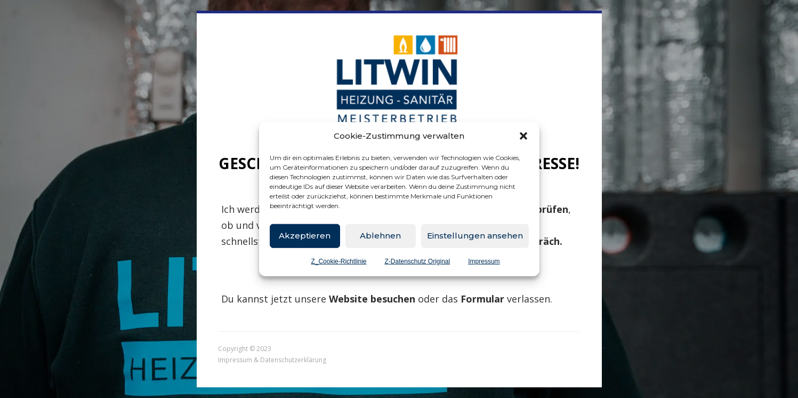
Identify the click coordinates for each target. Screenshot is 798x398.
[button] (523, 136)
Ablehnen (380, 235)
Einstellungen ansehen (475, 235)
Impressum (483, 261)
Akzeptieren (305, 235)
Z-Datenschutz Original (417, 261)
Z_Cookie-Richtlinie (338, 261)
